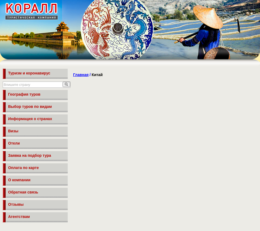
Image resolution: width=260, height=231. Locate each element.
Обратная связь (23, 192)
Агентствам (19, 216)
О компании (19, 180)
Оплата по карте (23, 168)
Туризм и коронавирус (29, 73)
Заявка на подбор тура (29, 155)
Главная (81, 75)
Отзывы (16, 204)
